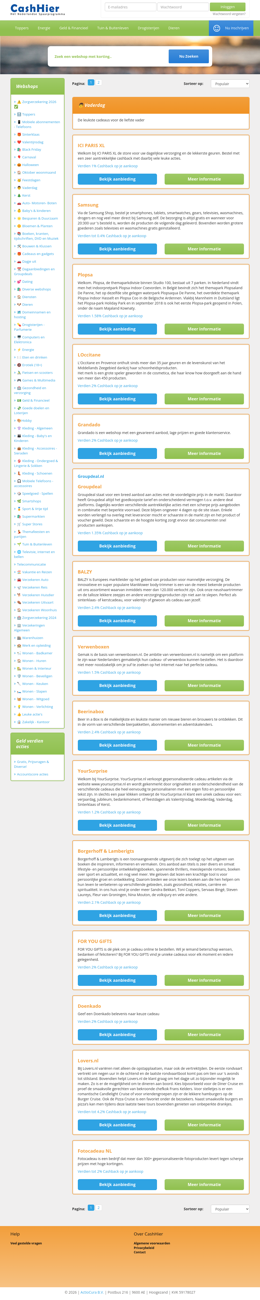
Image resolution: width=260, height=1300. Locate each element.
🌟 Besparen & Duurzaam (37, 218)
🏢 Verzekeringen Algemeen (29, 627)
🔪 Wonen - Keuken (32, 683)
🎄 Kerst (24, 195)
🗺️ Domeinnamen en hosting (32, 314)
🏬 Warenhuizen (30, 637)
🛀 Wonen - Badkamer (34, 653)
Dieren (174, 28)
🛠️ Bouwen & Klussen (34, 246)
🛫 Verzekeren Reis (32, 587)
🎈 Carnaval (26, 157)
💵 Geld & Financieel (33, 400)
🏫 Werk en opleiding (34, 645)
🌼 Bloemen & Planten (35, 226)
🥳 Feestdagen (28, 180)
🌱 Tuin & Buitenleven (34, 544)
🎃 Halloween (28, 164)
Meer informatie (204, 179)
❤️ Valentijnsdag (30, 142)
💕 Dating (25, 281)
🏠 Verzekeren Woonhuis (37, 610)
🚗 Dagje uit (26, 261)
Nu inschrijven (237, 28)
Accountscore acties (32, 774)
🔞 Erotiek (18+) (29, 365)
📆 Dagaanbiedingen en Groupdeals (34, 271)
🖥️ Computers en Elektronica (29, 339)
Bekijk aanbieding (117, 179)
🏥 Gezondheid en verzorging (30, 390)
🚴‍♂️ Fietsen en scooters (35, 372)
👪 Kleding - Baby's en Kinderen (33, 438)
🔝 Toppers (26, 114)
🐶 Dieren (25, 304)
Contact (140, 1252)
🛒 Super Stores (29, 524)
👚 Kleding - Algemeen (34, 428)
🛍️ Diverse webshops (34, 289)
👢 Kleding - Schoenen (34, 473)
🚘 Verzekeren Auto (32, 579)
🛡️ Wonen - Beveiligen (34, 676)
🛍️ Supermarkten (31, 516)
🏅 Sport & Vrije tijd (32, 508)
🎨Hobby (24, 420)
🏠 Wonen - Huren (31, 660)
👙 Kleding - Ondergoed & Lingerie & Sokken (36, 463)
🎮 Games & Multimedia (36, 380)
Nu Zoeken (188, 56)
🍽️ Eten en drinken (32, 357)
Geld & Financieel (73, 28)
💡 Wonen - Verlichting (35, 706)
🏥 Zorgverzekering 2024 (36, 617)
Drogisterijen (148, 28)
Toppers (22, 28)
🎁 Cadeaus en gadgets (35, 253)
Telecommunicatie (31, 564)
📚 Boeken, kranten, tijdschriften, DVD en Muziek (36, 236)
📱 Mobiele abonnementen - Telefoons (37, 124)
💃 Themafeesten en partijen (32, 534)
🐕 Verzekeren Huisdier (35, 595)
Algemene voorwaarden (152, 1243)
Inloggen (228, 6)
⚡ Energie (25, 349)
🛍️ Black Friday (29, 149)
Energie (44, 28)
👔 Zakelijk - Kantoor (33, 722)
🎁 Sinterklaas (28, 134)
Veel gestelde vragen (26, 1243)
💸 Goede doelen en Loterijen (31, 410)
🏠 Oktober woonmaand (36, 172)
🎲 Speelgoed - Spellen (35, 493)
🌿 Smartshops (29, 501)
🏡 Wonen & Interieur (34, 668)
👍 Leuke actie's (29, 714)
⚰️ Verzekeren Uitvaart (35, 602)
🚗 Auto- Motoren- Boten (37, 203)
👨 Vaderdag (27, 187)
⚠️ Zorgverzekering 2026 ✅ (35, 104)
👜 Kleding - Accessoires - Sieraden (35, 450)
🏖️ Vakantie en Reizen (34, 572)
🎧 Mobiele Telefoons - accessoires (33, 483)
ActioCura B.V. (92, 1292)
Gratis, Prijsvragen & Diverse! (31, 764)
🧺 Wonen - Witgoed (33, 699)
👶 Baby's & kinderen (34, 210)
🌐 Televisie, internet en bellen (34, 554)
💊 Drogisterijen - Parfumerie (29, 327)
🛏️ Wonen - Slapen (32, 691)
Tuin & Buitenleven (112, 28)
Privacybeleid (144, 1248)
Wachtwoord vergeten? (229, 14)
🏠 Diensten (26, 297)
